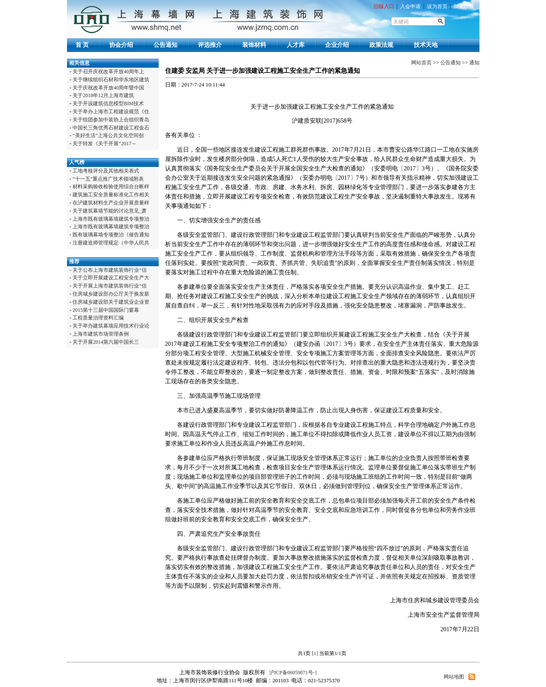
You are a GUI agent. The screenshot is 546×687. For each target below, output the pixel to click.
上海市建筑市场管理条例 (101, 334)
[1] (315, 653)
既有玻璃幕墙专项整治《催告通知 (111, 235)
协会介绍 (121, 45)
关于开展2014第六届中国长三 (106, 342)
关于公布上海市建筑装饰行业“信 (109, 270)
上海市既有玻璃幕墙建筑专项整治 (111, 219)
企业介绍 (337, 45)
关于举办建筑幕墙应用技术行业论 (111, 326)
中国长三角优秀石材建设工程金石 (111, 128)
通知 (474, 63)
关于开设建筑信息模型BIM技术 (108, 103)
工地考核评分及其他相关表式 (106, 171)
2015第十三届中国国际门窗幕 (106, 310)
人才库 (296, 45)
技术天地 (426, 45)
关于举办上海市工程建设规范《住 (111, 112)
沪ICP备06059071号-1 (292, 673)
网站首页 (421, 63)
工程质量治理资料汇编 (98, 318)
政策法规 (381, 45)
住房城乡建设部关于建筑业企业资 (111, 302)
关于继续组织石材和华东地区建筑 (111, 80)
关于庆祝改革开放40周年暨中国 (108, 88)
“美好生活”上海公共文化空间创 (108, 135)
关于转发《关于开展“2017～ (104, 144)
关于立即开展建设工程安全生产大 (111, 278)
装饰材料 (254, 45)
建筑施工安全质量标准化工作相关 (111, 195)
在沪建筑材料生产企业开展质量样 (111, 203)
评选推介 (210, 45)
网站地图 (454, 677)
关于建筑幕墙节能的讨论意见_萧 (110, 211)
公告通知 (165, 45)
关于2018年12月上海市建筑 (103, 95)
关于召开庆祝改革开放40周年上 (108, 72)
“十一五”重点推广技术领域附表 (108, 179)
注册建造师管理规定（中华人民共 (111, 243)
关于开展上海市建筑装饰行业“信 (109, 286)
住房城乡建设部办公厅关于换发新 (111, 294)
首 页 (82, 45)
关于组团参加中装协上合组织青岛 (111, 120)
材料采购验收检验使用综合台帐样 (111, 187)
